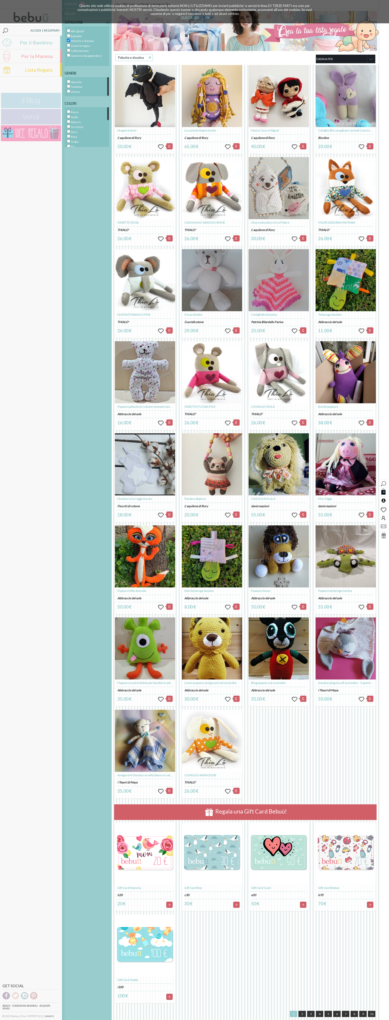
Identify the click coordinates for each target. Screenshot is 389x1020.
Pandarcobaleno (195, 499)
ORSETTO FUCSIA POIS (199, 406)
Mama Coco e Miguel (265, 130)
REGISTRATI (52, 30)
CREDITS (49, 1016)
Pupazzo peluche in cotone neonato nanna (145, 406)
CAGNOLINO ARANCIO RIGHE (204, 222)
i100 (120, 987)
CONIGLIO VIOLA (263, 406)
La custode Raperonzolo (200, 130)
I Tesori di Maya (127, 782)
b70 (320, 895)
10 (371, 1014)
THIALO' (123, 230)
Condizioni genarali (25, 1005)
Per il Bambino (36, 42)
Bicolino (323, 138)
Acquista (44, 1005)
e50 (253, 895)
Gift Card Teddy (127, 980)
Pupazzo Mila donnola (131, 591)
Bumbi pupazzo (328, 406)
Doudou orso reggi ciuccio (134, 499)
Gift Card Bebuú (328, 888)
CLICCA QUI (190, 18)
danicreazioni (260, 506)
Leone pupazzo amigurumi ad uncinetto (210, 683)
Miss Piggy (325, 499)
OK (207, 18)
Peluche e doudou (131, 58)
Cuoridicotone (193, 322)
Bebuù (6, 1005)
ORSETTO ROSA (128, 222)
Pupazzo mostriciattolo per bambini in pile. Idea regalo (152, 683)
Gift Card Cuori (261, 888)
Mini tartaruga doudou (199, 591)
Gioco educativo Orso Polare (270, 222)
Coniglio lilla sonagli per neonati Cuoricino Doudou (351, 130)
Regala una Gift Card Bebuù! (246, 812)
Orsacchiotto (193, 314)
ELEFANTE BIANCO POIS (133, 314)
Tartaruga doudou (330, 314)
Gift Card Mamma (129, 888)
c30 (186, 895)
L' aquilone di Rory (129, 138)
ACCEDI (36, 30)
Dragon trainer (127, 130)
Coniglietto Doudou (264, 314)
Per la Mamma (37, 56)
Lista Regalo (39, 70)
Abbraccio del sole (129, 414)
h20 (120, 895)
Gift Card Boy (193, 888)
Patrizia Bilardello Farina (267, 322)
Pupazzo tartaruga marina (335, 591)
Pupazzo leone (260, 591)
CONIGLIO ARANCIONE (200, 775)
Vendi (6, 1008)
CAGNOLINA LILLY (263, 499)
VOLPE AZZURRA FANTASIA (336, 222)
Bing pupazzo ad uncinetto (268, 683)
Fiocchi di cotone (128, 506)
